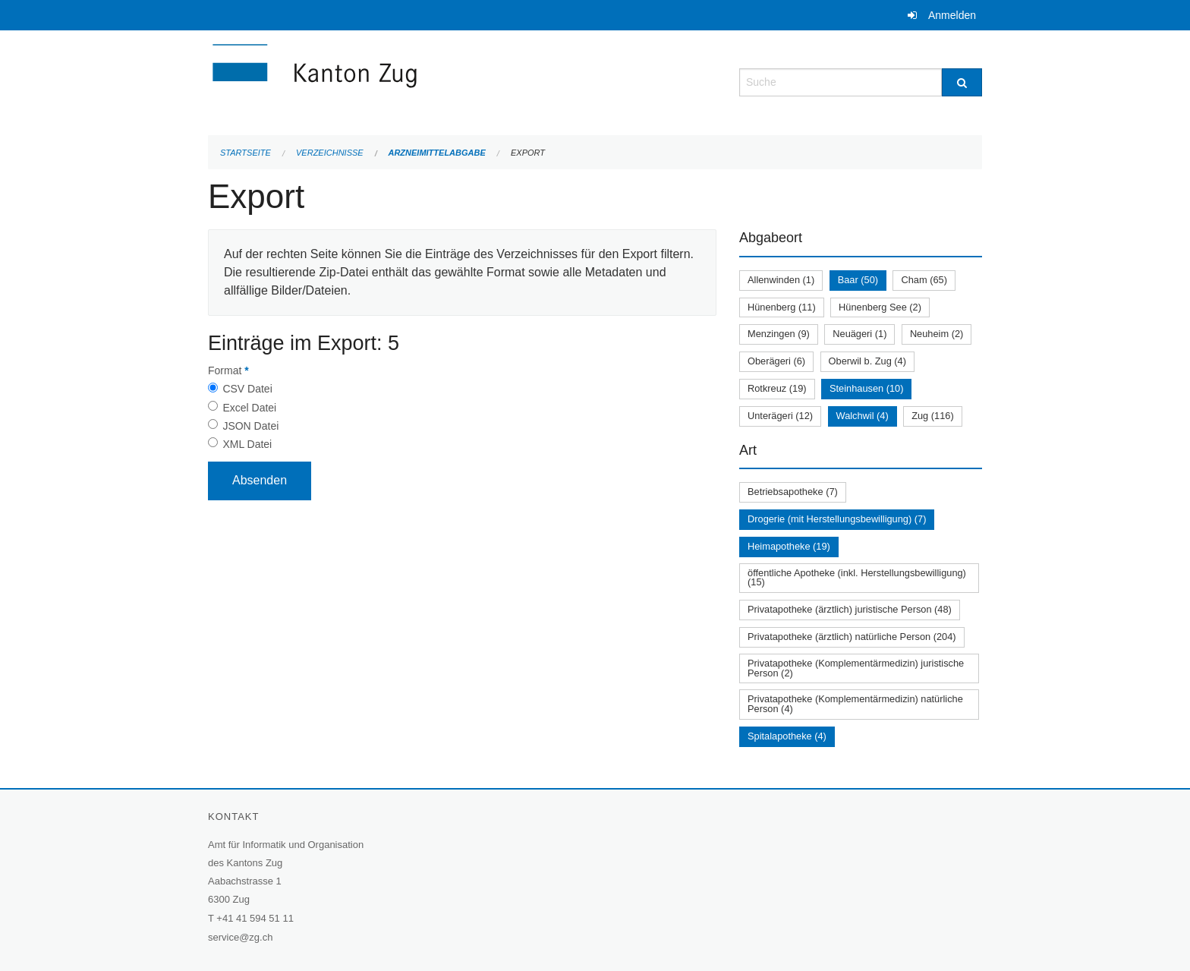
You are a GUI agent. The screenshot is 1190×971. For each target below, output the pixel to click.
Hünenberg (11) (782, 307)
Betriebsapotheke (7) (793, 491)
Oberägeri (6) (776, 361)
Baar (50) (858, 279)
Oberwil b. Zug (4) (867, 361)
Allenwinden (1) (781, 279)
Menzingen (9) (779, 333)
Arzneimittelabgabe (436, 152)
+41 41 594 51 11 (255, 918)
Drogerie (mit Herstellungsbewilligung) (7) (837, 519)
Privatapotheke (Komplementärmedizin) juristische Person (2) (856, 668)
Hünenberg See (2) (880, 307)
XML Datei (247, 444)
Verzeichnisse (330, 152)
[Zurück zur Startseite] (405, 80)
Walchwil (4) (862, 415)
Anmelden (952, 15)
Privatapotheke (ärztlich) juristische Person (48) (850, 609)
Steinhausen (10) (866, 388)
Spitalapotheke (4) (787, 736)
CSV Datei (247, 389)
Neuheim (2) (936, 333)
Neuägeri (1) (859, 333)
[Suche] (962, 82)
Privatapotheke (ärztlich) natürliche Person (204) (852, 636)
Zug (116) (932, 415)
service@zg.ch (240, 937)
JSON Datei (250, 426)
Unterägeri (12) (780, 415)
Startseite (245, 152)
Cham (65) (923, 279)
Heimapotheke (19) (789, 546)
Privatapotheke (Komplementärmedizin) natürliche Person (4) (855, 703)
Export (528, 152)
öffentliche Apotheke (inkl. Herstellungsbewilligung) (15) (857, 577)
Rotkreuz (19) (777, 388)
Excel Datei (249, 408)
